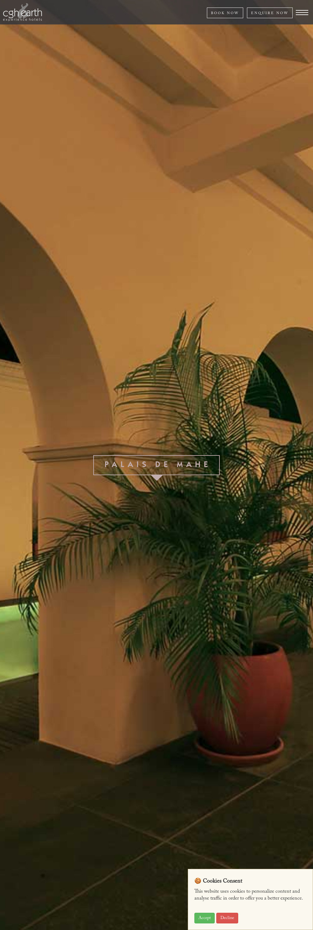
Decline (227, 918)
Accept (204, 918)
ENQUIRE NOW (270, 13)
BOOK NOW (225, 13)
